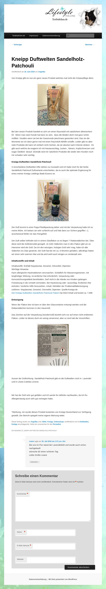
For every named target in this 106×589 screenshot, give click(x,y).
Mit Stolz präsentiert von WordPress (63, 579)
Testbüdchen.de (18, 36)
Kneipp (50, 422)
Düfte (44, 422)
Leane (31, 441)
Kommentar (22, 494)
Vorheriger (17, 45)
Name (21, 532)
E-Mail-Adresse (24, 546)
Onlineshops (59, 422)
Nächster (90, 45)
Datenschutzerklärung (51, 36)
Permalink (57, 424)
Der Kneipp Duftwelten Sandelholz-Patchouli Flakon (35, 293)
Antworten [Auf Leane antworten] (34, 462)
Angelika (41, 72)
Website (20, 559)
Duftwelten (84, 422)
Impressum (33, 36)
